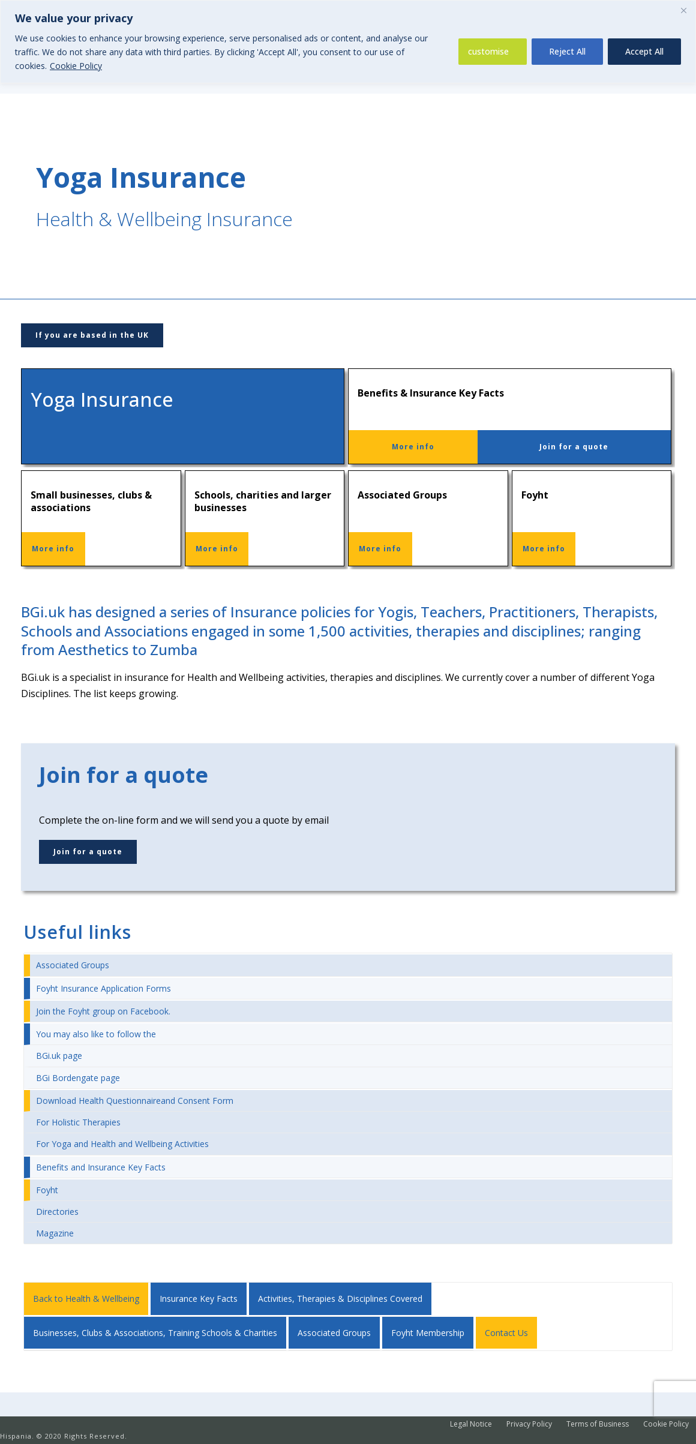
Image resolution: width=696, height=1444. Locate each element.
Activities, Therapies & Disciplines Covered (340, 1298)
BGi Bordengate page (78, 1077)
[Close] (683, 10)
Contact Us (506, 1332)
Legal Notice (471, 1424)
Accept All (644, 51)
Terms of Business (597, 1424)
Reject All (567, 51)
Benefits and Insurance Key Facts (101, 1167)
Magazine (55, 1233)
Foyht (534, 495)
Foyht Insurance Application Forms (103, 988)
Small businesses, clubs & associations (91, 501)
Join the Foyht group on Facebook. (103, 1011)
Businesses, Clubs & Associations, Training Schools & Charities (155, 1332)
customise (488, 51)
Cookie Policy (76, 65)
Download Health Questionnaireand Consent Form (134, 1100)
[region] (348, 41)
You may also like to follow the (96, 1034)
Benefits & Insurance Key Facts (431, 393)
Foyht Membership (427, 1332)
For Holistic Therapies (78, 1122)
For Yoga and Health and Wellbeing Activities (122, 1143)
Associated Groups (402, 495)
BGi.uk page (59, 1055)
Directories (57, 1211)
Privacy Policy (529, 1424)
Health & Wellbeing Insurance (164, 219)
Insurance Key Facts (199, 1298)
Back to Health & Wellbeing (86, 1298)
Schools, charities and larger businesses (262, 501)
